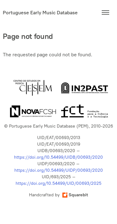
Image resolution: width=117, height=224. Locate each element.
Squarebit (75, 195)
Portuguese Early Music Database (40, 13)
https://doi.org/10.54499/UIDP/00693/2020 (58, 170)
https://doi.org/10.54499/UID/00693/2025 (58, 183)
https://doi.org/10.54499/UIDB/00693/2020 (58, 157)
